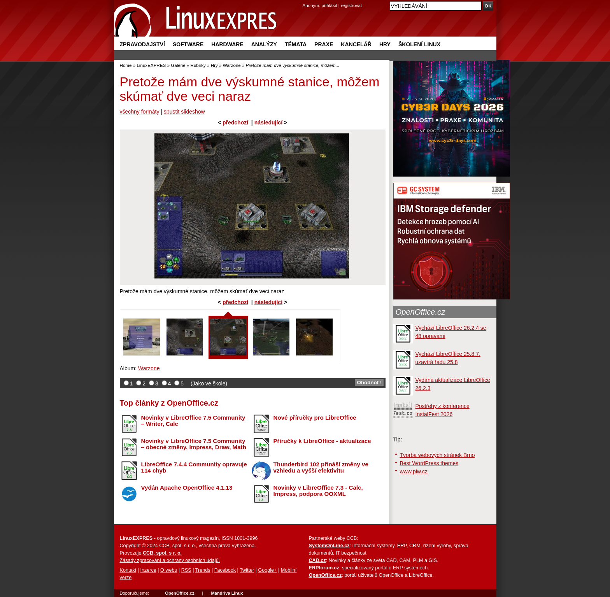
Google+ (267, 570)
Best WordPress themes (429, 463)
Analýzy (264, 44)
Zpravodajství (142, 44)
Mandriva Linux (227, 593)
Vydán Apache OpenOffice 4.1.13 (187, 487)
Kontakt (128, 570)
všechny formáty (140, 112)
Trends (202, 570)
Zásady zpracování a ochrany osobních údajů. (170, 560)
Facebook (225, 570)
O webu (168, 570)
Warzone (232, 65)
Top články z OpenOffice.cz (169, 403)
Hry (385, 44)
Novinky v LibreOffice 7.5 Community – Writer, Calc (193, 420)
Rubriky (198, 65)
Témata (296, 44)
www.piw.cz (414, 471)
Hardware (227, 44)
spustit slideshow (184, 112)
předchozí (235, 122)
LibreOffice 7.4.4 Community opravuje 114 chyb (194, 467)
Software (188, 44)
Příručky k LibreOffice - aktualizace (322, 441)
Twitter (247, 570)
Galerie (178, 65)
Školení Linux (419, 44)
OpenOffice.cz (420, 312)
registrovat (351, 5)
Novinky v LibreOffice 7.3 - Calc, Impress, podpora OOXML (318, 490)
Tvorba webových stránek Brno (437, 455)
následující (268, 122)
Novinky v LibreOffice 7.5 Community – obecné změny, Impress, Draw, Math (193, 444)
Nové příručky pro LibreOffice (314, 417)
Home (126, 65)
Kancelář (356, 44)
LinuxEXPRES (151, 65)
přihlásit (329, 5)
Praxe (323, 44)
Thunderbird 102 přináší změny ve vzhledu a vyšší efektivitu (320, 467)
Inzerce (148, 570)
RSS (186, 570)
